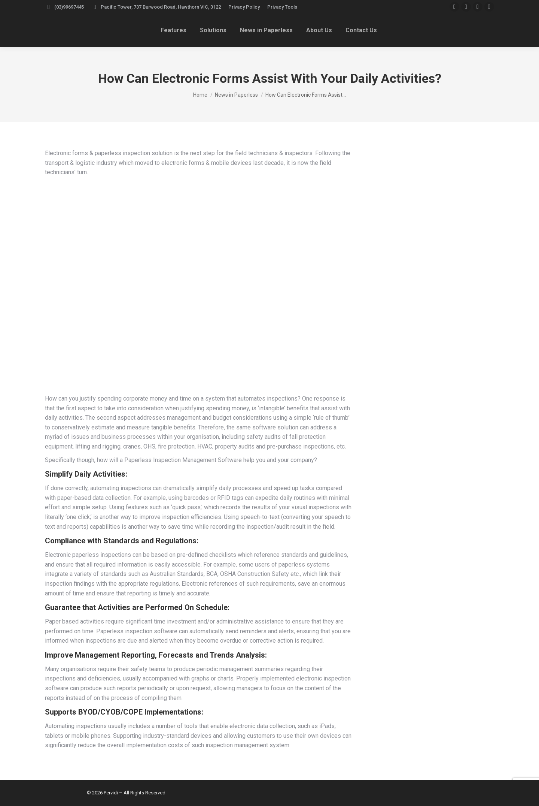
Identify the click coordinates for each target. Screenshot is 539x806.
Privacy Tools (282, 7)
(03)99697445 (64, 6)
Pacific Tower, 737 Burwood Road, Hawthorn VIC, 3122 (156, 6)
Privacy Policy (244, 7)
